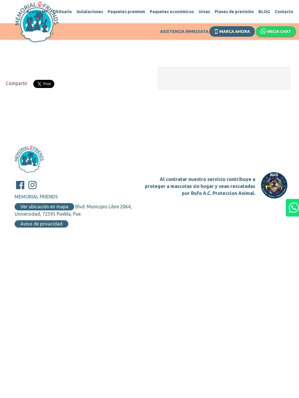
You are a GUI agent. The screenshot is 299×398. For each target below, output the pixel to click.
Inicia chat (276, 31)
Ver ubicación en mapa (44, 206)
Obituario (62, 11)
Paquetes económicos (172, 11)
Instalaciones (90, 11)
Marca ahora (232, 31)
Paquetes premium (126, 11)
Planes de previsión (234, 11)
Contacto (284, 11)
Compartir (16, 83)
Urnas (204, 11)
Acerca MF (37, 11)
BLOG (264, 11)
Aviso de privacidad (41, 223)
